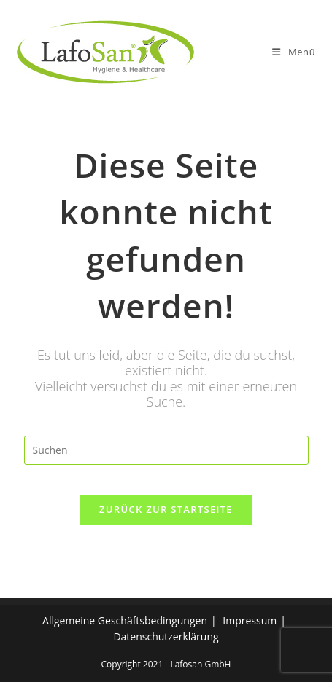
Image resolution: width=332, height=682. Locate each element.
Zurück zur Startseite (166, 509)
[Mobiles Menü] (293, 51)
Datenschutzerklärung (165, 636)
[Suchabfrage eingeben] (166, 450)
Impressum (250, 620)
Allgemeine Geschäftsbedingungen (124, 620)
